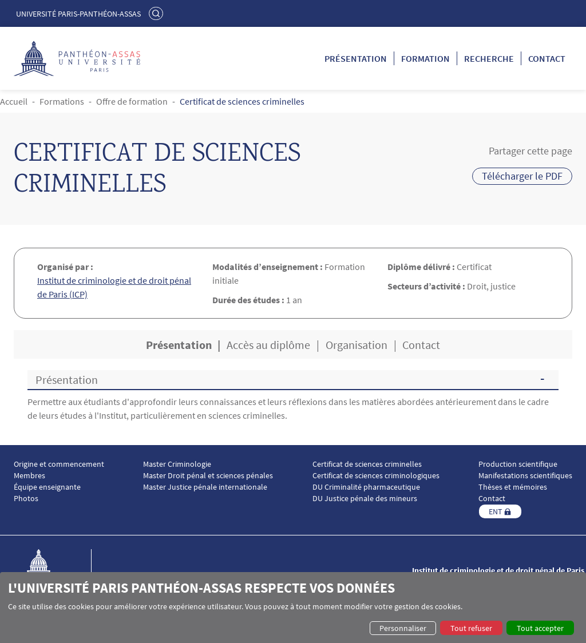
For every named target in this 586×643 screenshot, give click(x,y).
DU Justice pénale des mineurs (364, 498)
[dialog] (293, 607)
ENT (495, 511)
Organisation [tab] (356, 345)
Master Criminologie (177, 464)
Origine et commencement (59, 464)
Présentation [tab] (179, 345)
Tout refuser (471, 628)
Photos (26, 498)
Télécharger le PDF (522, 175)
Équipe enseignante (47, 487)
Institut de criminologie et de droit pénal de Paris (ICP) (114, 287)
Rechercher (157, 13)
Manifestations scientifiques (525, 476)
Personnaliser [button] (402, 628)
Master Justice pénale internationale (205, 487)
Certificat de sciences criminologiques (376, 476)
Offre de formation (132, 101)
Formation (425, 58)
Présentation (355, 58)
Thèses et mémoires (512, 487)
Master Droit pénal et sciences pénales (208, 476)
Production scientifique (517, 464)
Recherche (489, 58)
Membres (29, 476)
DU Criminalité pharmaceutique (366, 487)
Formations (61, 101)
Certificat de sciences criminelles (367, 464)
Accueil (13, 101)
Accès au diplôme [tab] (268, 345)
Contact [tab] (421, 345)
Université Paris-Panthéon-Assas (78, 14)
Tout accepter (540, 628)
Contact (546, 58)
